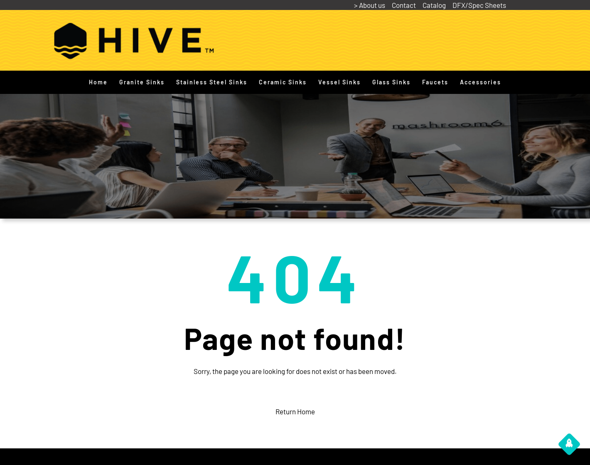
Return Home (295, 411)
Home (98, 82)
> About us (369, 5)
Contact (404, 5)
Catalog (434, 5)
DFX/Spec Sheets (479, 5)
